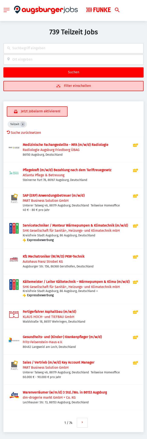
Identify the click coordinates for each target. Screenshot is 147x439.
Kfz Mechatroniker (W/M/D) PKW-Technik (53, 256)
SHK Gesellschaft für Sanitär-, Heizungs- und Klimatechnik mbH (71, 231)
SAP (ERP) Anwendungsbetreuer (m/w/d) (54, 195)
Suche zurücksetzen (24, 133)
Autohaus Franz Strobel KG (43, 262)
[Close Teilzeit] (22, 124)
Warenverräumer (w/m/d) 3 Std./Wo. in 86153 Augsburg (65, 392)
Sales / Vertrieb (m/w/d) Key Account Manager (58, 362)
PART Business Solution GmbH (46, 201)
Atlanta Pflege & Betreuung (43, 175)
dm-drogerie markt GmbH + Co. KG (49, 397)
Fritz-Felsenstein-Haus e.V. (43, 342)
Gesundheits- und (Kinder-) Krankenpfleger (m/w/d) (62, 337)
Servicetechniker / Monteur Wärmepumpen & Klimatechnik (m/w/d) (75, 225)
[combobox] (73, 48)
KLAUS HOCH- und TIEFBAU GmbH (48, 317)
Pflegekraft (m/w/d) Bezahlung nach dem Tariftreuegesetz (67, 170)
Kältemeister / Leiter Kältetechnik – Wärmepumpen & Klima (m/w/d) (76, 282)
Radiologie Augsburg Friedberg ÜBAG (51, 150)
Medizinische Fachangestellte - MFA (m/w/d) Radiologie (65, 145)
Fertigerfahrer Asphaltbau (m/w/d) (49, 312)
